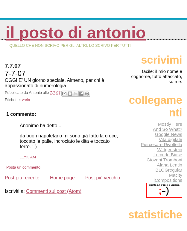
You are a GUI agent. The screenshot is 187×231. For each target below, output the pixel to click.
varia (26, 100)
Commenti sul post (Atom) (53, 191)
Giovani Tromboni (164, 159)
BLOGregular (169, 169)
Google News (168, 134)
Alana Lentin (169, 164)
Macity (175, 175)
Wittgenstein (169, 149)
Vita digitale (170, 139)
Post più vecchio (102, 177)
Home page (62, 177)
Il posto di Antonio (76, 32)
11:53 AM (28, 157)
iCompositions (168, 180)
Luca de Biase (167, 154)
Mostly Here (170, 124)
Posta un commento (23, 167)
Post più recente (22, 177)
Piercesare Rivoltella (161, 144)
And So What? (167, 129)
